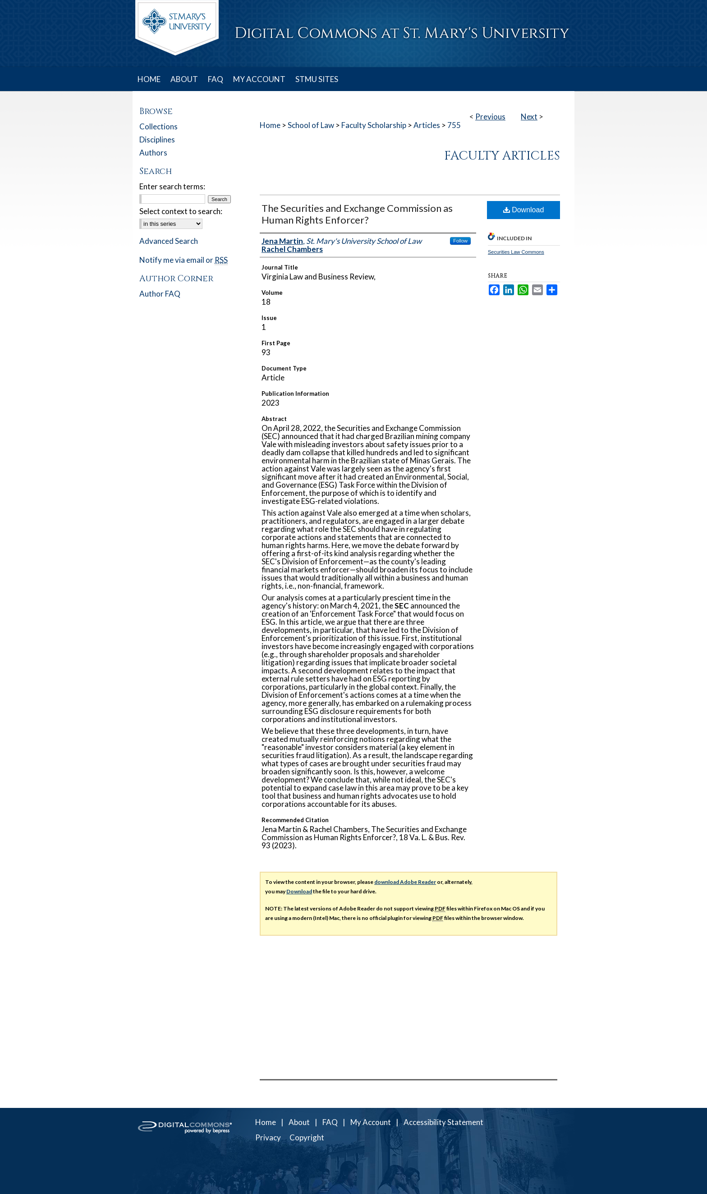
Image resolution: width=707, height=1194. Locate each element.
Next (529, 116)
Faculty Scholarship (373, 125)
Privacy (268, 1137)
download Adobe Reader (405, 881)
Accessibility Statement (443, 1122)
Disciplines (157, 139)
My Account (370, 1122)
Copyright (306, 1137)
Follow (460, 240)
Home (270, 125)
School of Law (311, 125)
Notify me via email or (183, 260)
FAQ (330, 1122)
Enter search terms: (172, 186)
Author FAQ (159, 293)
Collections (158, 126)
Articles (426, 125)
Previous (490, 116)
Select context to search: (180, 211)
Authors (153, 152)
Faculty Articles (502, 156)
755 (454, 125)
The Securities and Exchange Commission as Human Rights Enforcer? (357, 214)
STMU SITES (316, 79)
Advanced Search (168, 241)
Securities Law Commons (516, 252)
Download (523, 210)
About (299, 1122)
